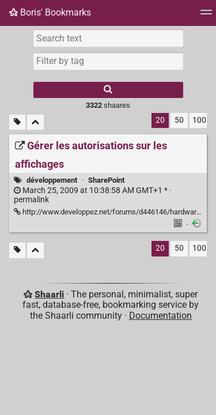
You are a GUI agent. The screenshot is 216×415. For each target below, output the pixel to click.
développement (51, 180)
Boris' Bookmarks (50, 12)
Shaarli (49, 294)
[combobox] (108, 61)
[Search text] (108, 38)
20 (160, 120)
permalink (93, 195)
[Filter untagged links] (17, 122)
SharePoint (106, 180)
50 (179, 120)
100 (199, 120)
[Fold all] (35, 122)
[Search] (108, 90)
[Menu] (206, 16)
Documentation (160, 315)
